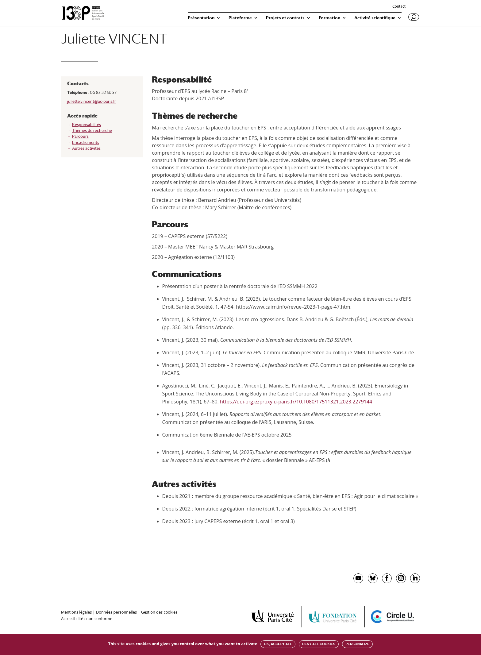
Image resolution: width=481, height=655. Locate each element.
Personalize (357, 644)
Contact (399, 7)
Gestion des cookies (159, 612)
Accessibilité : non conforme (86, 618)
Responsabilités (86, 124)
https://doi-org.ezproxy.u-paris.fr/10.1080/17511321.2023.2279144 (296, 401)
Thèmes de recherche (92, 130)
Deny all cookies (318, 644)
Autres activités (86, 148)
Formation (329, 18)
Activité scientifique (374, 18)
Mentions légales (76, 612)
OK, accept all (278, 644)
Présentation (201, 18)
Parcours (80, 136)
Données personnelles (116, 612)
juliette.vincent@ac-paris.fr (91, 101)
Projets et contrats (285, 18)
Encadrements (85, 142)
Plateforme (240, 18)
